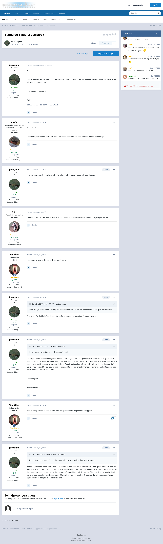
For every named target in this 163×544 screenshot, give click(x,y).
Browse (7, 14)
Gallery (16, 19)
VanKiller (14, 254)
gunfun (14, 122)
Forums (5, 19)
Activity (17, 13)
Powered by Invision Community (81, 540)
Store (27, 13)
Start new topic (83, 53)
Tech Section (32, 44)
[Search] (142, 13)
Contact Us (81, 535)
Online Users (56, 19)
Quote (34, 112)
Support (36, 13)
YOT (14, 212)
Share (92, 43)
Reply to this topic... (25, 509)
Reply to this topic (106, 53)
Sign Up (156, 5)
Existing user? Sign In (138, 5)
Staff (45, 19)
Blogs (25, 19)
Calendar (35, 19)
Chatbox (62, 13)
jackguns (18, 42)
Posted (36, 65)
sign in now (58, 499)
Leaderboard (71, 19)
